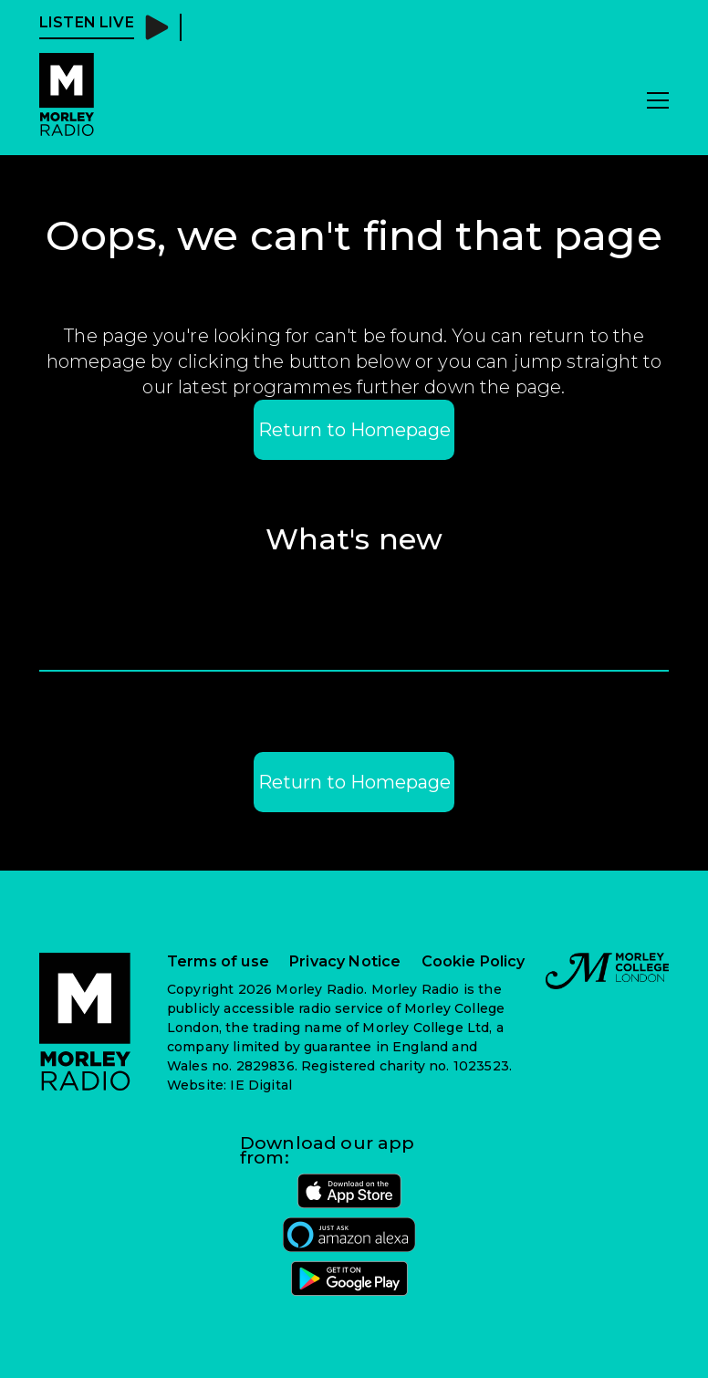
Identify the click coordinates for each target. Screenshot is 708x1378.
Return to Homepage (354, 430)
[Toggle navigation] (658, 101)
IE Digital (261, 1085)
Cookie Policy (474, 962)
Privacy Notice (345, 962)
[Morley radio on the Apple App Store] (349, 1191)
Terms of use (218, 962)
